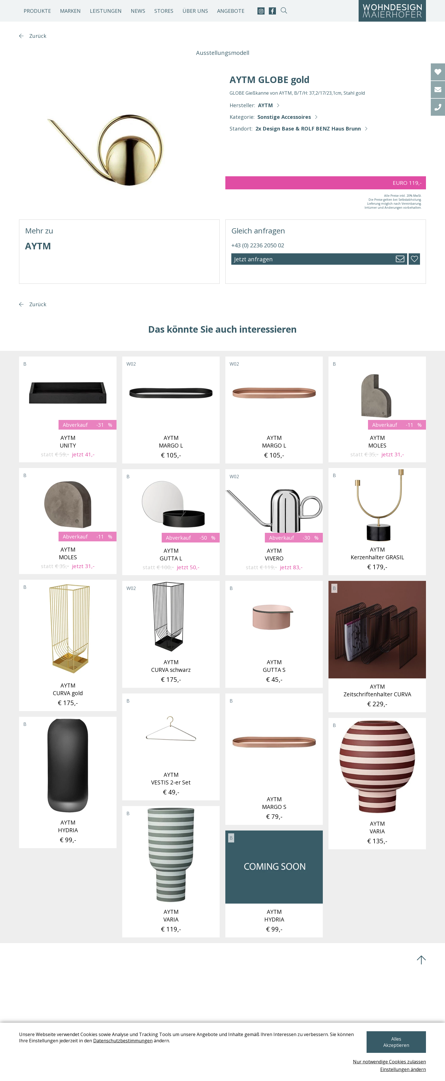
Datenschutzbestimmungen (123, 1047)
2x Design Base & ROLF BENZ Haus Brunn (308, 128)
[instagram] (261, 11)
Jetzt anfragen (253, 259)
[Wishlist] (438, 71)
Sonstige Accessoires (284, 116)
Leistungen (106, 10)
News (138, 10)
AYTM (265, 105)
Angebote (230, 10)
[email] (438, 89)
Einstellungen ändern (403, 1069)
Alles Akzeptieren (395, 1045)
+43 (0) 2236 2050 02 (257, 245)
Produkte (37, 10)
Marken (70, 10)
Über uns (195, 10)
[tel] (438, 107)
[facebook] (272, 11)
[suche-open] (283, 11)
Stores (163, 10)
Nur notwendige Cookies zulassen (389, 1062)
